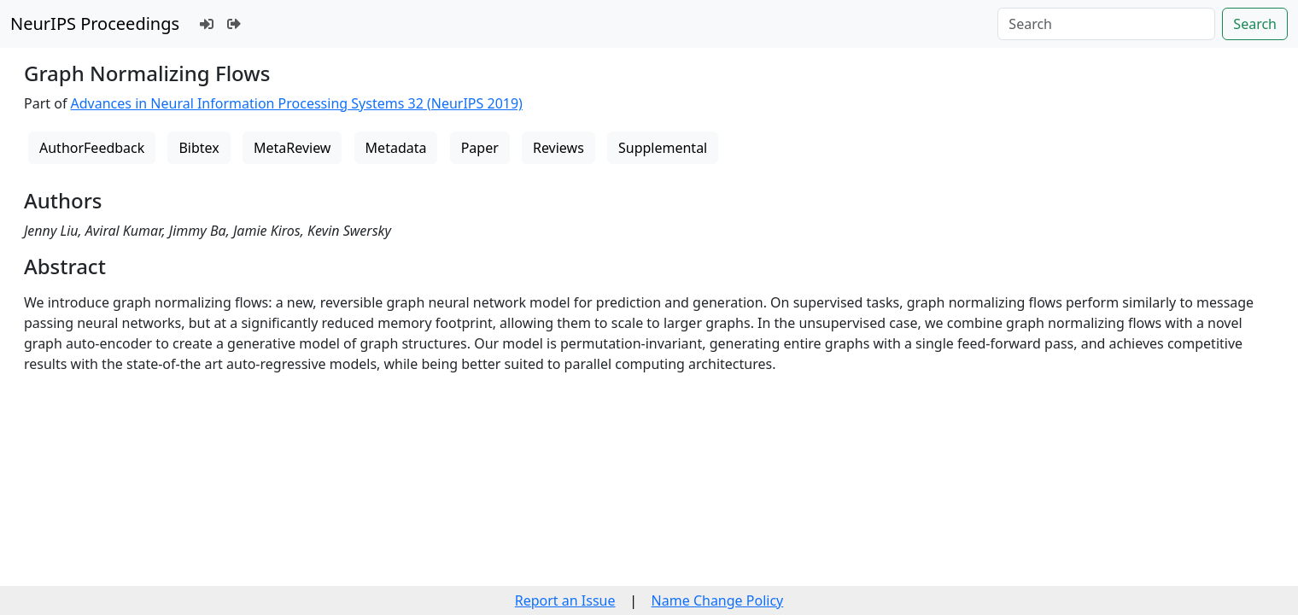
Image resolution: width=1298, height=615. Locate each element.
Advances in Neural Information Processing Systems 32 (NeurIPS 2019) (297, 103)
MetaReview (292, 147)
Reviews (558, 147)
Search (1255, 24)
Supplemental (662, 147)
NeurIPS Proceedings (94, 23)
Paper (480, 147)
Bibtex (198, 147)
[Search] (1106, 24)
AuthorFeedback (91, 147)
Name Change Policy (718, 600)
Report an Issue (565, 600)
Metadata (396, 147)
